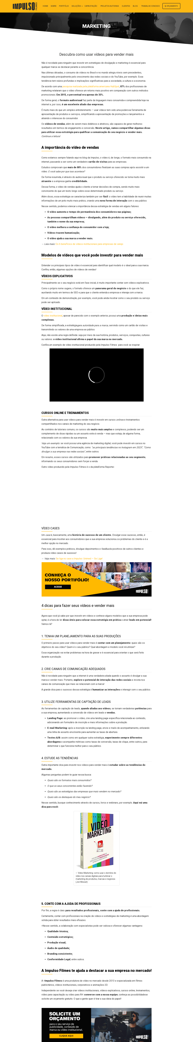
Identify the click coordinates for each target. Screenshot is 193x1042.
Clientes (126, 6)
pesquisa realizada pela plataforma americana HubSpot (90, 86)
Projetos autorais (110, 6)
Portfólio (64, 6)
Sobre (53, 6)
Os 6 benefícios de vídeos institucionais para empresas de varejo (89, 244)
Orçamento (171, 6)
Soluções (76, 6)
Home (45, 6)
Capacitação (91, 6)
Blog (135, 6)
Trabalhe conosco (150, 6)
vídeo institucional (53, 315)
